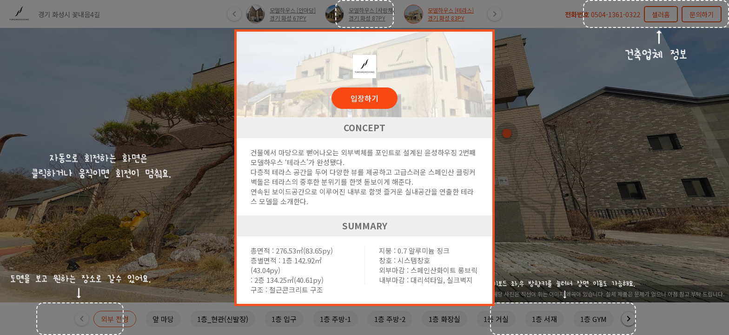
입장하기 (364, 98)
